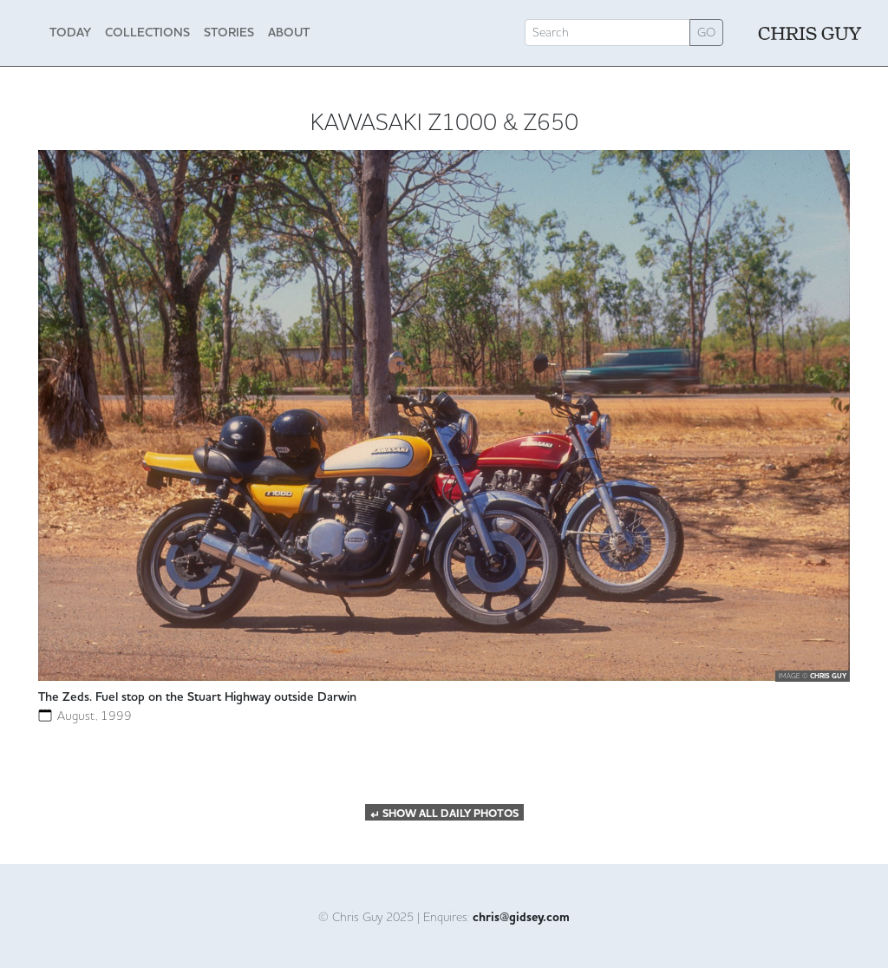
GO (706, 32)
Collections (147, 32)
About (289, 32)
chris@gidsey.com (521, 917)
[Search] (607, 32)
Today (70, 32)
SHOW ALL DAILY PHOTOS (444, 813)
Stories (229, 32)
